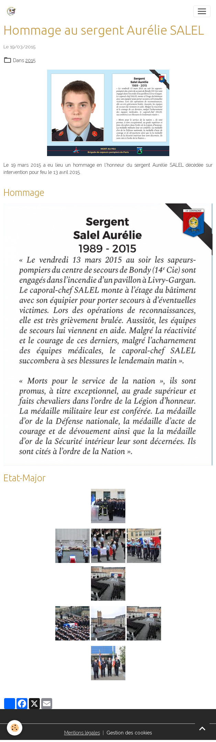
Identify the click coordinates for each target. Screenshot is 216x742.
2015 (30, 60)
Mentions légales (82, 732)
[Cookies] (14, 727)
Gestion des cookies (129, 732)
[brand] (12, 11)
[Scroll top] (202, 728)
